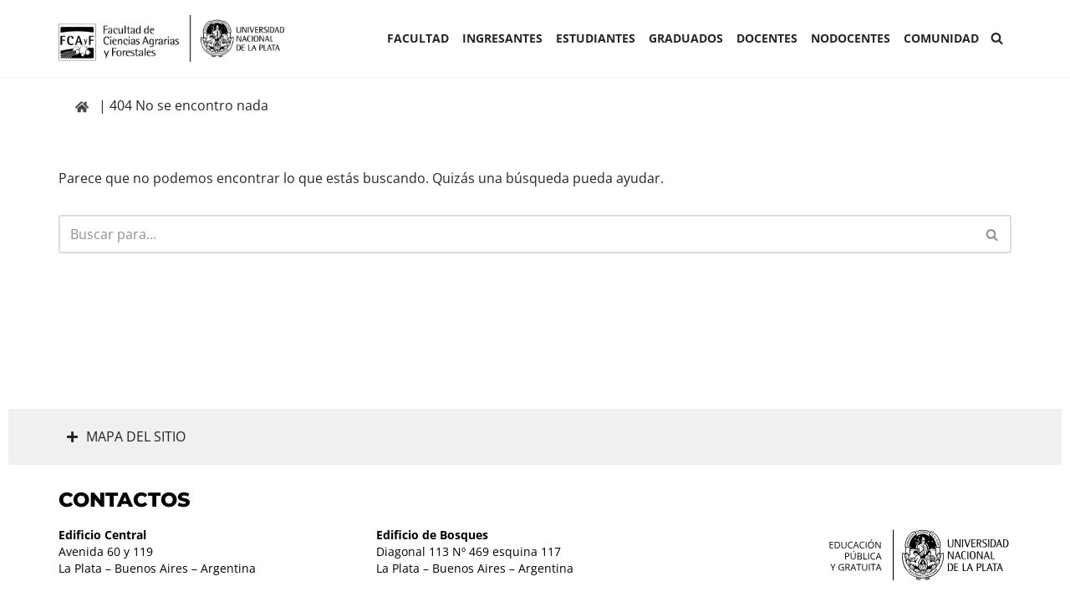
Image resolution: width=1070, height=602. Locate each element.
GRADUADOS (686, 38)
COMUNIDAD (941, 38)
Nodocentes (850, 38)
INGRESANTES (502, 38)
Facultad (418, 38)
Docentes (766, 38)
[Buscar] (997, 38)
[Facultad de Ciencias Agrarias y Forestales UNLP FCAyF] (171, 38)
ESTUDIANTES (595, 38)
